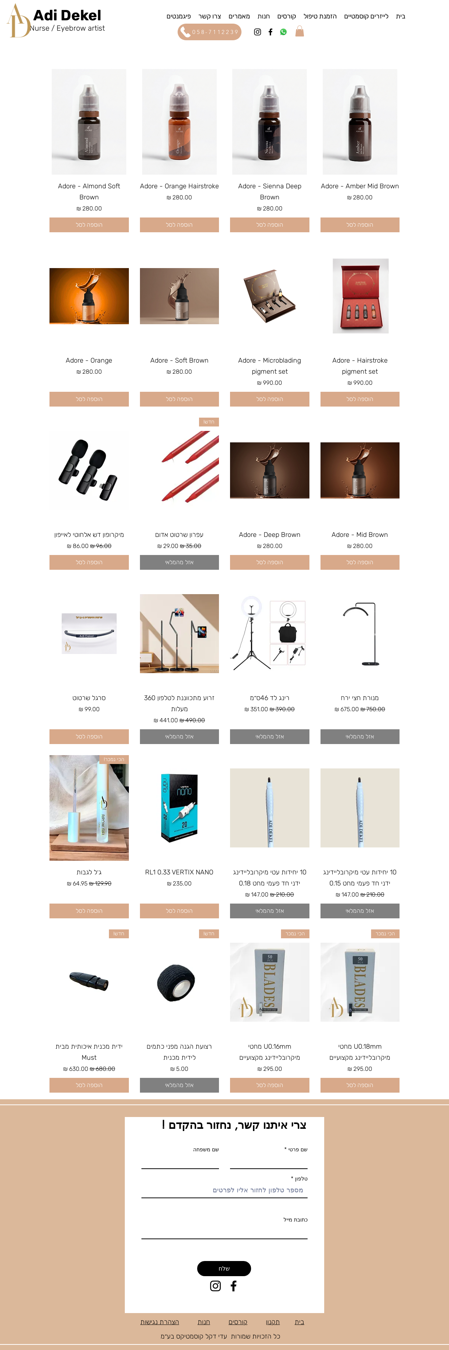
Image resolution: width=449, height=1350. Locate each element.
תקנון (273, 1322)
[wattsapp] (283, 32)
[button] (179, 15)
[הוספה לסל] (360, 224)
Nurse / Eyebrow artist (67, 28)
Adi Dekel (67, 15)
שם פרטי (298, 1149)
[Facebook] (270, 32)
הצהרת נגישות (159, 1322)
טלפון (301, 1178)
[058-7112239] (209, 32)
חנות (204, 1322)
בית (299, 1322)
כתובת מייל (296, 1219)
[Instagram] (257, 32)
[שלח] (224, 1268)
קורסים (238, 1322)
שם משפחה (206, 1149)
